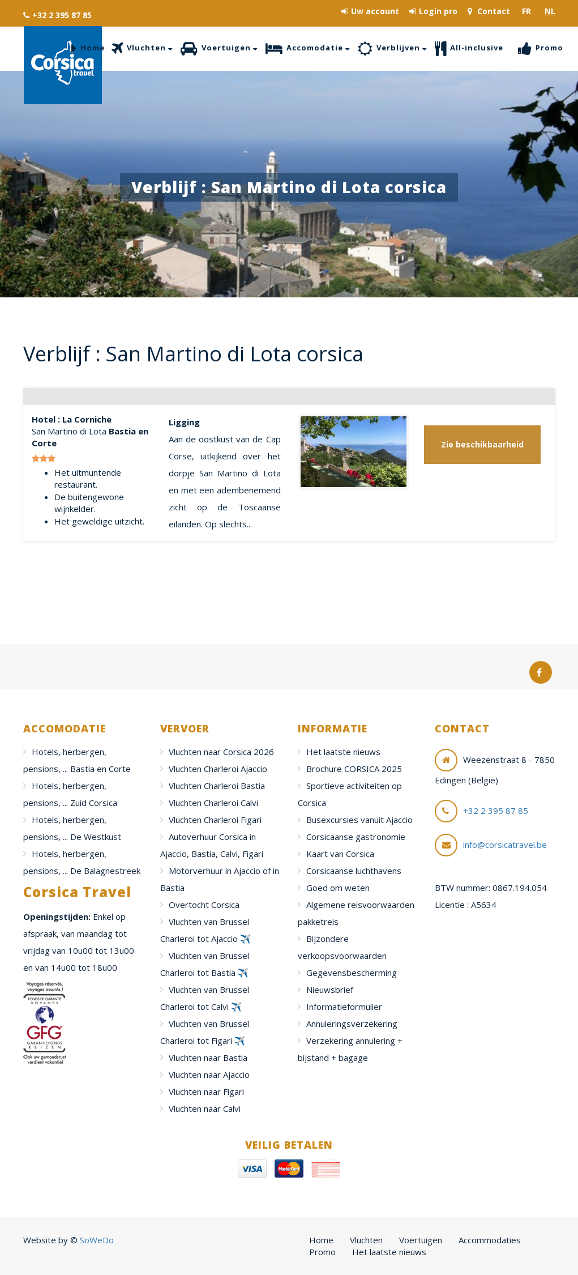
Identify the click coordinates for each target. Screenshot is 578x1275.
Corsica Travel (63, 65)
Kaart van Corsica (340, 853)
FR (526, 11)
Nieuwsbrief (329, 989)
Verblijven (392, 48)
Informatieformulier (344, 1006)
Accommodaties (490, 1240)
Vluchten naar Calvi (205, 1108)
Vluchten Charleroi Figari (215, 819)
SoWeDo (97, 1240)
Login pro (433, 11)
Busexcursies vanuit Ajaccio (359, 819)
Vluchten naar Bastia (208, 1057)
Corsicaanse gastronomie (355, 836)
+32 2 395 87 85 (57, 15)
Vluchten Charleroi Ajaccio (218, 768)
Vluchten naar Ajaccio (209, 1074)
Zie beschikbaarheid (482, 444)
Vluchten (142, 48)
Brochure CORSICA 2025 (354, 768)
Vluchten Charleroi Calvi (213, 802)
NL (550, 11)
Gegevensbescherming (351, 972)
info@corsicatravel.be (505, 844)
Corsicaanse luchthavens (353, 870)
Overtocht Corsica (204, 904)
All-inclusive (469, 48)
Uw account (370, 11)
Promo (540, 48)
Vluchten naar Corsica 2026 (221, 751)
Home (88, 48)
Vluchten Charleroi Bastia (217, 785)
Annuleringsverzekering (351, 1023)
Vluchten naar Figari (206, 1091)
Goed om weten (338, 887)
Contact (489, 11)
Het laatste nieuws (343, 751)
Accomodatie (308, 48)
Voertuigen (219, 48)
